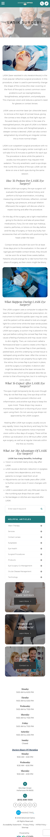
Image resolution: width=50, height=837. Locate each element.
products (12, 560)
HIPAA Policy (41, 825)
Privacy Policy (28, 825)
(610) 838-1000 (25, 800)
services (11, 531)
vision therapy (14, 526)
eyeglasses (12, 543)
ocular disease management (19, 571)
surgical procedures (16, 554)
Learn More (24, 601)
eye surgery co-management (20, 566)
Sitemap (25, 827)
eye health (12, 549)
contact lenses (14, 537)
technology (13, 577)
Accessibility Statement (12, 825)
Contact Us (24, 665)
